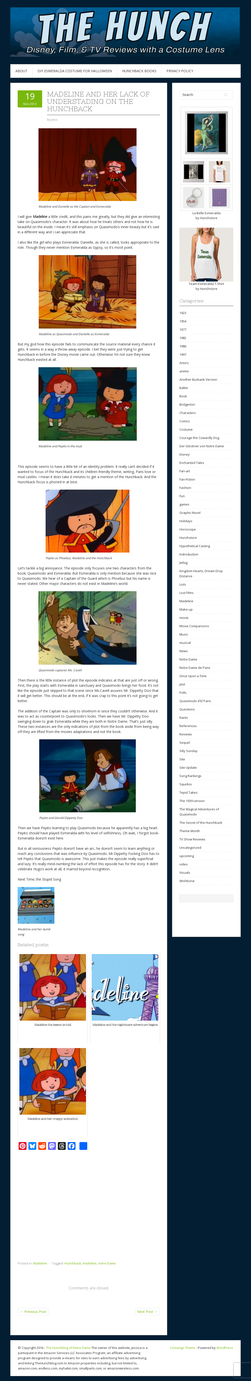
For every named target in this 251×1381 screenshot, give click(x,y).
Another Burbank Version (198, 379)
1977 (182, 329)
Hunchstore (208, 218)
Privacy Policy (179, 71)
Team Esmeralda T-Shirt (206, 284)
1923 (182, 313)
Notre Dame (188, 659)
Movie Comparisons (194, 626)
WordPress (224, 1348)
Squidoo (185, 784)
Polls (183, 692)
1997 (182, 354)
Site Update (188, 767)
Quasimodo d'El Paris (195, 701)
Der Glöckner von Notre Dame (201, 446)
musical (185, 642)
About (21, 71)
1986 (182, 346)
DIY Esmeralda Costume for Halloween (75, 71)
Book (183, 396)
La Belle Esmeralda (206, 213)
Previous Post (33, 1311)
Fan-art (184, 471)
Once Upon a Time (193, 676)
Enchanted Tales (191, 462)
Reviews (185, 734)
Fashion (185, 487)
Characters (187, 413)
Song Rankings (190, 776)
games (184, 504)
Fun (182, 496)
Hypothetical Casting (194, 546)
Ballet (183, 388)
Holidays (185, 521)
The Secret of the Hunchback (200, 822)
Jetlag (183, 562)
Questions (187, 709)
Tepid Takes (188, 792)
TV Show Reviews (192, 839)
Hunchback (72, 1263)
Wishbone (187, 881)
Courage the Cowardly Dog (199, 438)
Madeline (40, 1263)
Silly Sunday (188, 751)
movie (183, 617)
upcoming (186, 856)
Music (183, 634)
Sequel (184, 742)
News (183, 651)
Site (182, 759)
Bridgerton (187, 404)
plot (182, 684)
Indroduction (188, 554)
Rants (183, 717)
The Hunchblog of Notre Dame (68, 1348)
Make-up (186, 609)
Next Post (147, 1311)
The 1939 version (192, 801)
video (183, 864)
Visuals (184, 872)
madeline (90, 1263)
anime (184, 371)
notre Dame (107, 1263)
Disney (184, 454)
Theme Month (189, 831)
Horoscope (187, 529)
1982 (182, 338)
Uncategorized (190, 847)
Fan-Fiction (187, 479)
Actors (184, 363)
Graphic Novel (190, 512)
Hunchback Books (139, 71)
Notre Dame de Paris (194, 667)
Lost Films (186, 592)
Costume (186, 429)
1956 (182, 321)
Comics (184, 421)
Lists (182, 584)
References (188, 726)
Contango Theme (182, 1348)
